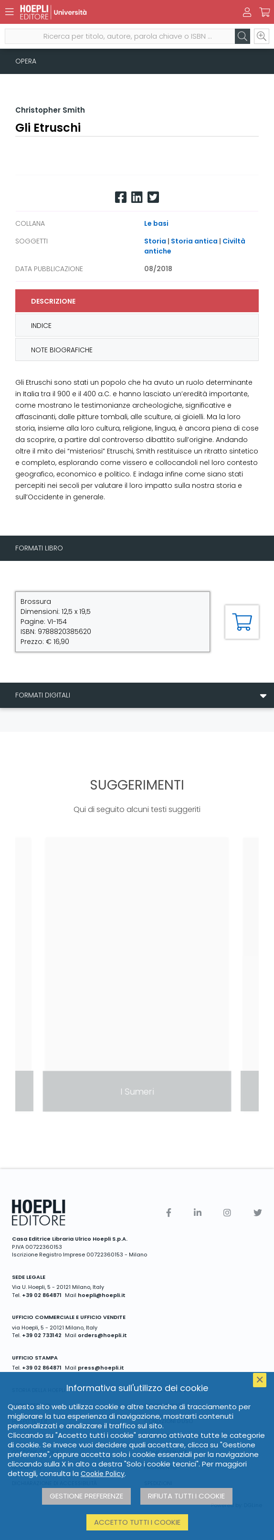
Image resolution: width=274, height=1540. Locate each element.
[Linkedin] (137, 197)
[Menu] (9, 12)
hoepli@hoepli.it (102, 1295)
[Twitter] (153, 197)
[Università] (120, 12)
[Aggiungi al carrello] (242, 622)
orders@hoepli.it (102, 1335)
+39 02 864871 (42, 1295)
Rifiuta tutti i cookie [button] (186, 1496)
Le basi (156, 223)
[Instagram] (227, 1213)
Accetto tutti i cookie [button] (137, 1522)
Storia (155, 241)
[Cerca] (242, 36)
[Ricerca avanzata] (261, 36)
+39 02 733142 (42, 1335)
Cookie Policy (103, 1473)
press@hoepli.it (101, 1367)
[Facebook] (120, 197)
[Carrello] (264, 12)
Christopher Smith (50, 110)
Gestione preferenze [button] (86, 1496)
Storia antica (194, 241)
